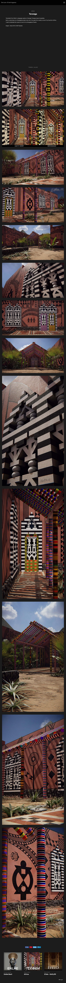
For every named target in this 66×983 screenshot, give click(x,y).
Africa (33, 11)
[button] (60, 979)
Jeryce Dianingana (8, 2)
